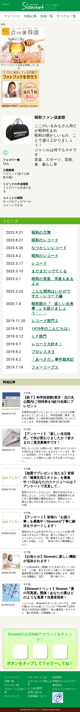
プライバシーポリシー (64, 689)
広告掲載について (37, 696)
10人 (6, 163)
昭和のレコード (45, 240)
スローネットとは (37, 677)
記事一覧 (9, 681)
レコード (39, 263)
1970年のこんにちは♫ (51, 329)
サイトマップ (12, 696)
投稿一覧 (46, 16)
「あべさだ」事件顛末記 (53, 359)
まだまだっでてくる (49, 271)
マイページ (12, 16)
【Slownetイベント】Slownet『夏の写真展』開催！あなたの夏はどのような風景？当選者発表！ (48, 593)
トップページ (12, 677)
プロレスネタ (43, 352)
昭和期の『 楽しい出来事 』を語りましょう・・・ (53, 308)
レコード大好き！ (47, 344)
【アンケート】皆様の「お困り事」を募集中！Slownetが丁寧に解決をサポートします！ (49, 521)
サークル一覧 (66, 16)
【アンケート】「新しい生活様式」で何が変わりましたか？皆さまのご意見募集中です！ (48, 438)
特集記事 (30, 16)
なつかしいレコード (49, 248)
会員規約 (57, 677)
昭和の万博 (41, 232)
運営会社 (57, 685)
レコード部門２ (45, 321)
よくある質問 (35, 688)
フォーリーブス (45, 367)
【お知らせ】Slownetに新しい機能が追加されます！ (49, 559)
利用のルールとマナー (64, 681)
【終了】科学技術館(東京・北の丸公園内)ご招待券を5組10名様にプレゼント (48, 402)
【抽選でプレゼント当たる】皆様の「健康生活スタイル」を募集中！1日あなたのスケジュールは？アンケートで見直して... (49, 479)
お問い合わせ (35, 692)
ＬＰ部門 (39, 336)
